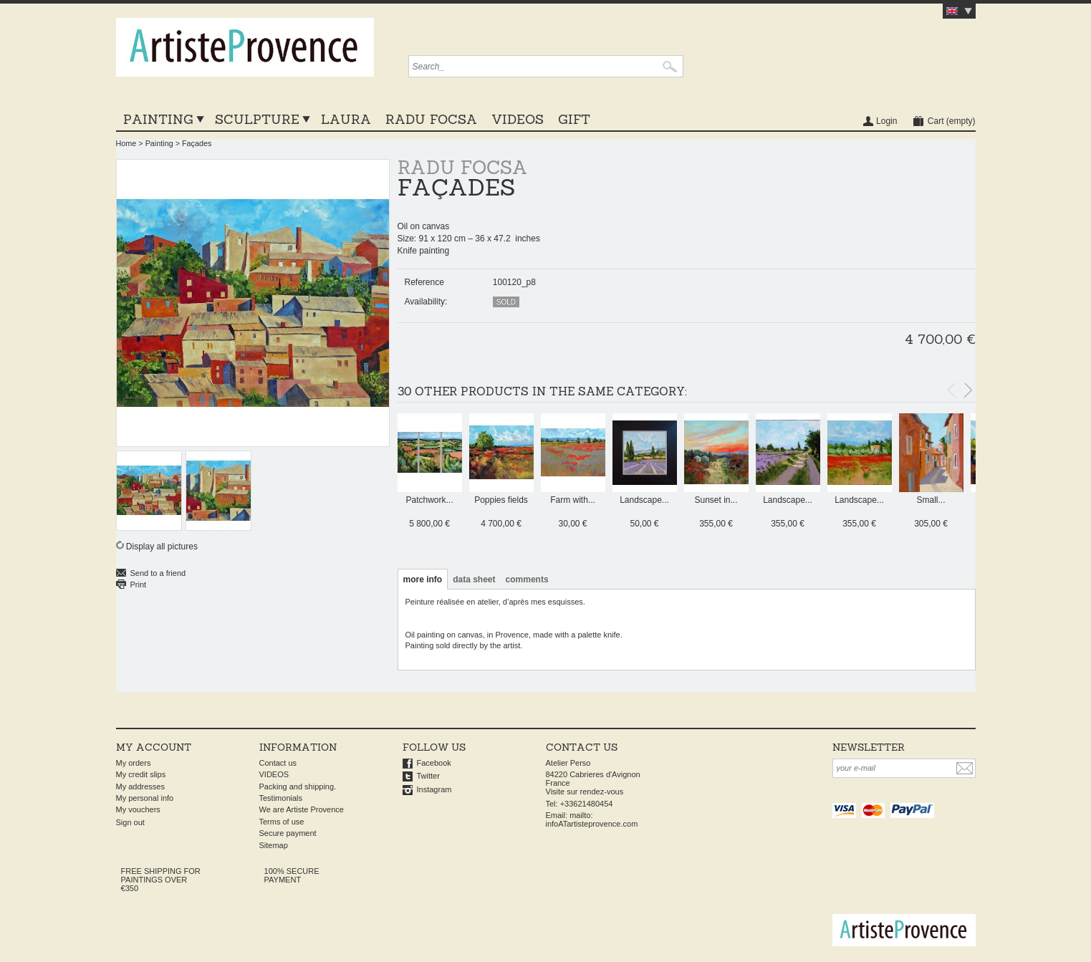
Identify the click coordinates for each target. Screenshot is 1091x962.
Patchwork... (429, 500)
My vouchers (138, 809)
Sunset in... (715, 500)
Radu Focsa (431, 119)
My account (153, 747)
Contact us (278, 763)
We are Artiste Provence (301, 809)
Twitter (428, 775)
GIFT (574, 119)
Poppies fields (501, 500)
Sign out (130, 822)
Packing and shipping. (298, 786)
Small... (930, 500)
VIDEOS (517, 119)
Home (126, 143)
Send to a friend (158, 573)
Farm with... (572, 500)
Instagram (434, 789)
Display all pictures (162, 547)
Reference (424, 282)
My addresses (140, 786)
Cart (952, 121)
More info (423, 579)
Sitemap (273, 845)
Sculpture (257, 119)
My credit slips (141, 774)
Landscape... (644, 500)
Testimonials (281, 798)
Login (886, 121)
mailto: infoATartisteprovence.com (592, 819)
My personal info (145, 798)
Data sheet (474, 579)
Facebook (434, 763)
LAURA (346, 119)
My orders (133, 763)
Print (138, 584)
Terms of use (281, 821)
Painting (158, 119)
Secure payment (288, 833)
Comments (527, 579)
